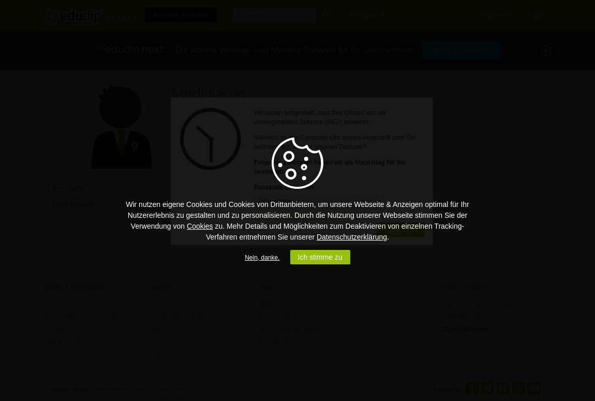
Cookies (200, 226)
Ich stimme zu (320, 257)
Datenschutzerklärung (352, 237)
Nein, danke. (262, 257)
